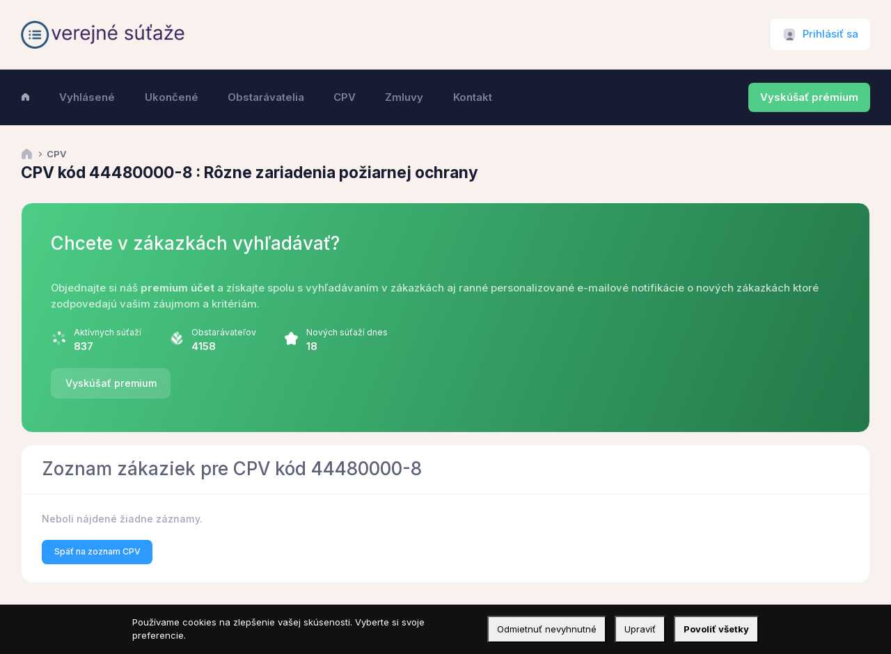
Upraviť (640, 629)
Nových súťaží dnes (347, 332)
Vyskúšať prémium (809, 97)
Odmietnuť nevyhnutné (547, 629)
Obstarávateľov (223, 332)
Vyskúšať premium (111, 383)
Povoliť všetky (716, 629)
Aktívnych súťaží (107, 332)
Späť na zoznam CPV (97, 551)
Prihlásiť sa (830, 34)
